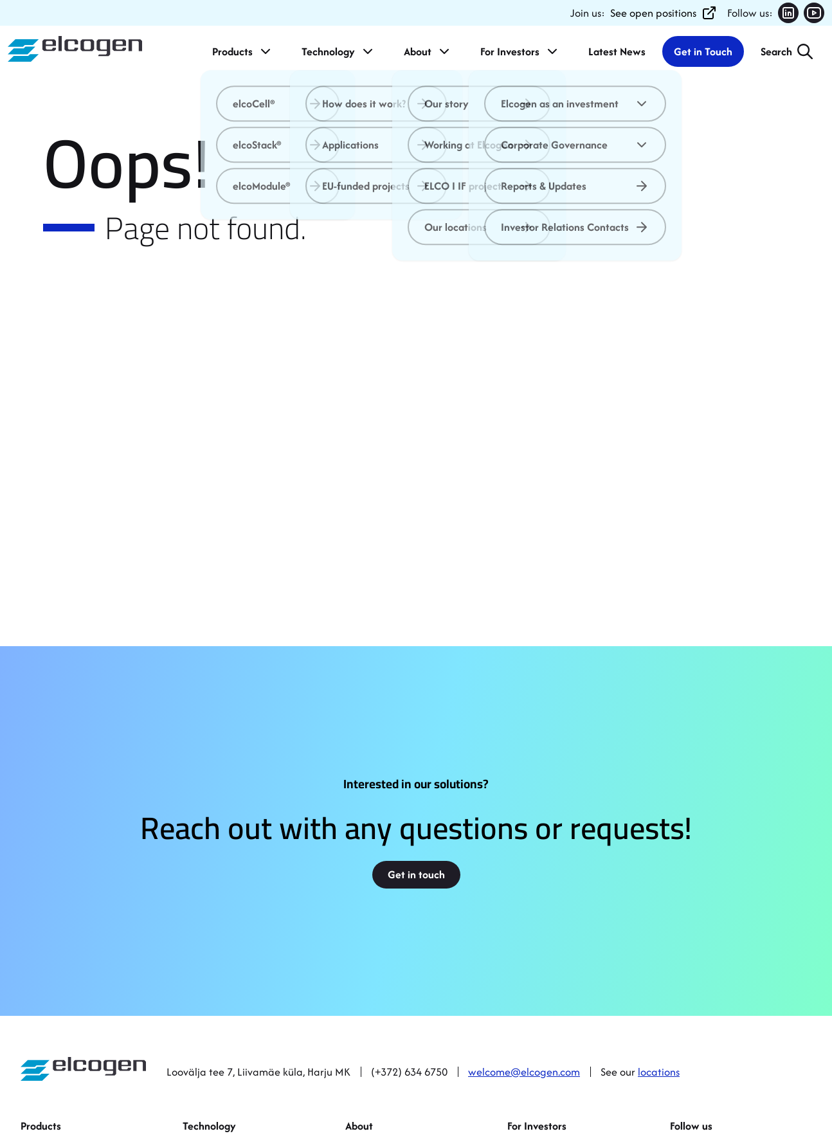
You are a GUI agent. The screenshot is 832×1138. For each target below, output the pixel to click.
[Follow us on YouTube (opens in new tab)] (814, 13)
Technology (338, 51)
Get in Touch (703, 51)
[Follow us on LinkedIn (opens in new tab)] (788, 13)
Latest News (617, 51)
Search (776, 51)
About (428, 51)
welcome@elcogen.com (524, 1071)
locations (659, 1071)
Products (242, 51)
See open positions (663, 13)
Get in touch (416, 874)
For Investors (520, 51)
